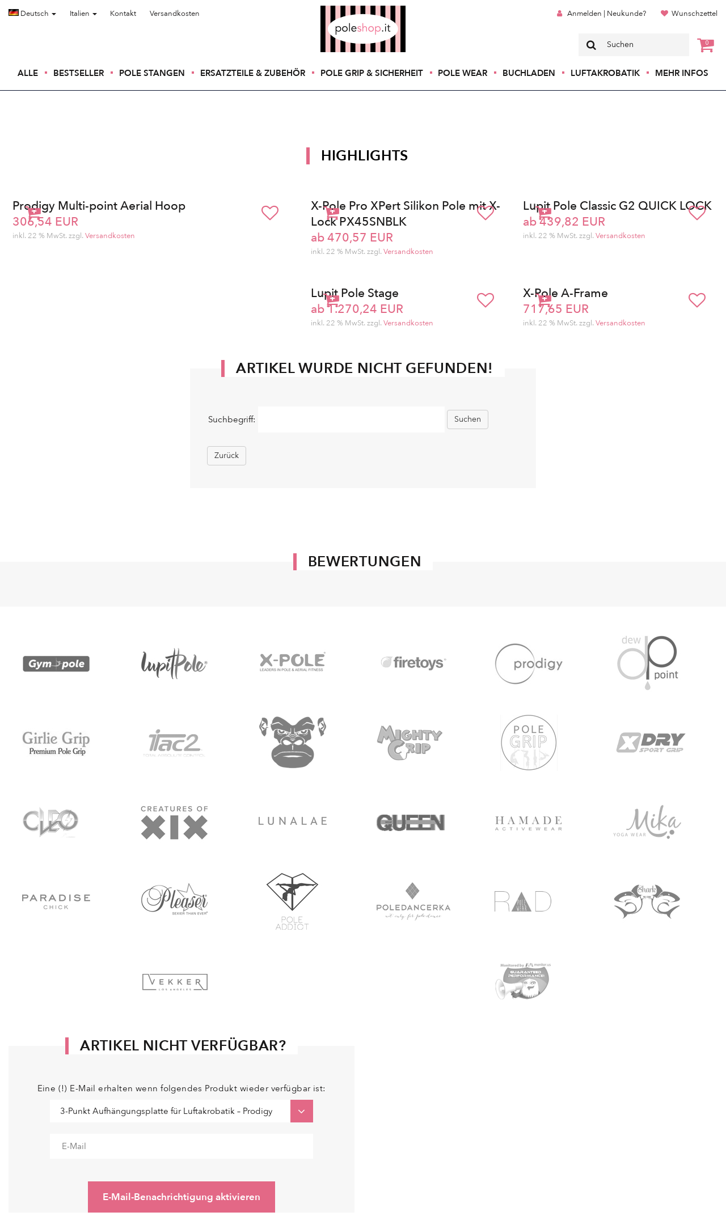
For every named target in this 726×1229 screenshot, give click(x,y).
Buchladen (529, 73)
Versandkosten (175, 14)
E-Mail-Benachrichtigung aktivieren (181, 1196)
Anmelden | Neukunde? (606, 14)
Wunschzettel (694, 14)
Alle (28, 73)
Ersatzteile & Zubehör (252, 73)
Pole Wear (462, 73)
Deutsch (32, 14)
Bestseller (78, 73)
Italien (83, 14)
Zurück (226, 455)
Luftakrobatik (605, 73)
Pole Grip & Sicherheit (371, 73)
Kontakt (123, 14)
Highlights (364, 156)
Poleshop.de (336, 9)
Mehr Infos (681, 73)
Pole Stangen (152, 73)
